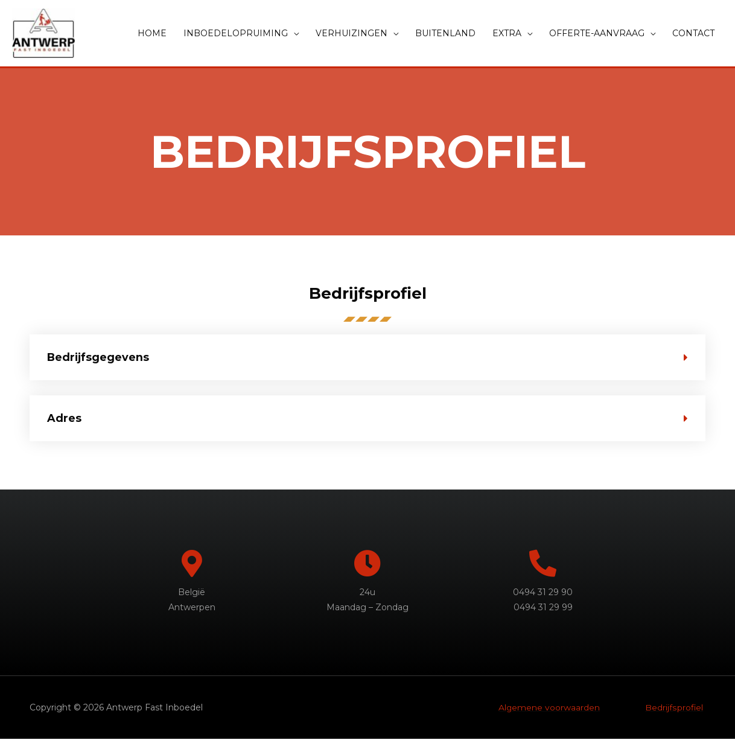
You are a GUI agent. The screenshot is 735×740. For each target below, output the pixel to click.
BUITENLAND (445, 33)
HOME (152, 33)
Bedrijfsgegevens (99, 358)
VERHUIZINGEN (351, 33)
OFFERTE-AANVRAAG (596, 33)
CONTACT (693, 33)
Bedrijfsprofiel (674, 708)
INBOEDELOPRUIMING (235, 33)
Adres (64, 419)
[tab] (367, 358)
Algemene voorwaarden (549, 708)
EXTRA (506, 33)
